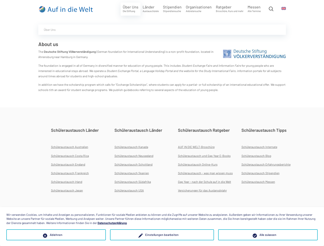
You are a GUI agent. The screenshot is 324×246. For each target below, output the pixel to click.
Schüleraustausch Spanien (131, 173)
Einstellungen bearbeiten (162, 234)
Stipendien (172, 8)
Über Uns (130, 8)
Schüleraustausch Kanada (131, 147)
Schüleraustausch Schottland (133, 164)
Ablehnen (56, 234)
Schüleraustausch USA (129, 190)
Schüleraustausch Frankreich (70, 173)
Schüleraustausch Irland (66, 181)
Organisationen (199, 8)
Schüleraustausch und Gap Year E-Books (204, 156)
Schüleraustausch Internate (259, 147)
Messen (254, 8)
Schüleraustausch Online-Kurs (198, 164)
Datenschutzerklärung (112, 223)
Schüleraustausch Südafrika (132, 181)
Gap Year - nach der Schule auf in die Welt (204, 181)
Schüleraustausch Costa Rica (70, 156)
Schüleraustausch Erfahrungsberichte (266, 164)
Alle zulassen (267, 234)
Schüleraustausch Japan (67, 190)
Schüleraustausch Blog (256, 156)
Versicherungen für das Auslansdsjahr (202, 190)
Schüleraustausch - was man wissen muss (205, 173)
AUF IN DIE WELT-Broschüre (196, 147)
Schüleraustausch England (68, 164)
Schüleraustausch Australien (69, 147)
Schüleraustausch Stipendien (260, 173)
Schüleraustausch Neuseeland (133, 156)
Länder (151, 8)
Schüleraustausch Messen (258, 181)
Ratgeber (229, 8)
